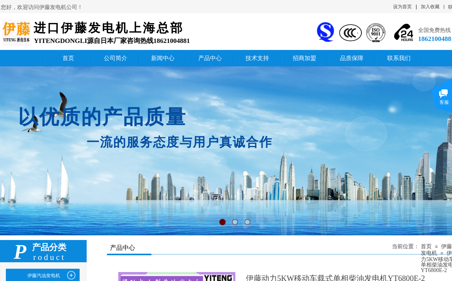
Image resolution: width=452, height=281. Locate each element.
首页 (426, 246)
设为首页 (402, 6)
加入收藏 (430, 6)
